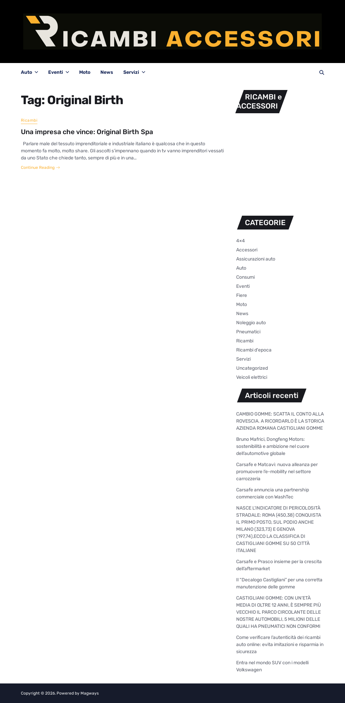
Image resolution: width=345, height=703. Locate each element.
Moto (84, 72)
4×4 (240, 241)
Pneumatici (248, 332)
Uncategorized (252, 368)
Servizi (134, 72)
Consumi (245, 277)
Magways (90, 693)
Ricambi (29, 120)
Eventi (58, 72)
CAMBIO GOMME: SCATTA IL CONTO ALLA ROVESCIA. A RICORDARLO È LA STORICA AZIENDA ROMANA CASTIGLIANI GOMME (280, 421)
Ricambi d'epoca (254, 350)
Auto (29, 72)
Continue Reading (40, 167)
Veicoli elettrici (251, 377)
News (106, 72)
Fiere (241, 295)
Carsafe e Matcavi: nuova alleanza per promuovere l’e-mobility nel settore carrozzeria (277, 472)
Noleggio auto (251, 323)
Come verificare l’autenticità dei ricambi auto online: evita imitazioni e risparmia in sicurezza (279, 644)
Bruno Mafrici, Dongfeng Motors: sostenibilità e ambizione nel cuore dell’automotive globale (272, 446)
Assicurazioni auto (255, 259)
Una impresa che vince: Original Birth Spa (87, 132)
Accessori (246, 250)
